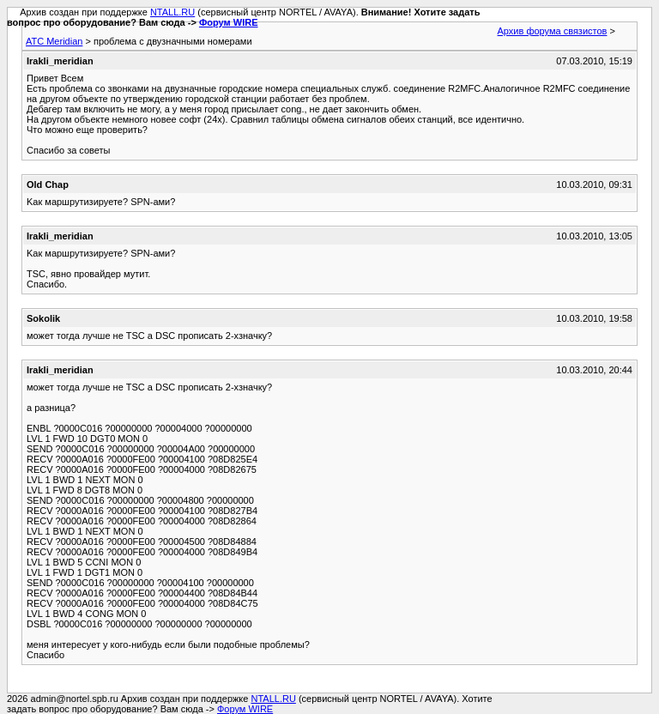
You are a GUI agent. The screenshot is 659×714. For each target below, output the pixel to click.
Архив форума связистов (553, 31)
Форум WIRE (228, 22)
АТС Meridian (54, 41)
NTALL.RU (172, 12)
